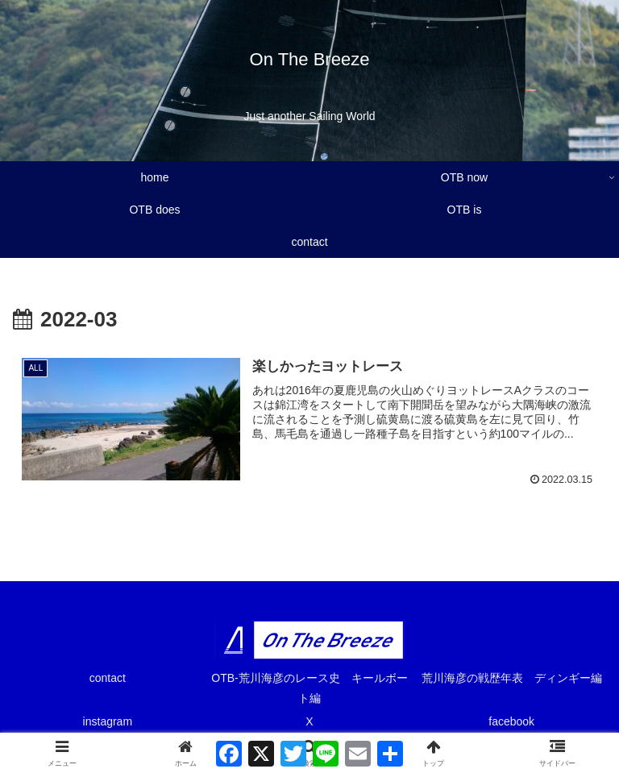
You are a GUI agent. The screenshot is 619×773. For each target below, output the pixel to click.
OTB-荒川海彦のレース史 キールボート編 (309, 687)
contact (107, 677)
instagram (107, 721)
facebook (511, 721)
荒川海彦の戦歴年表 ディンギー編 (516, 677)
